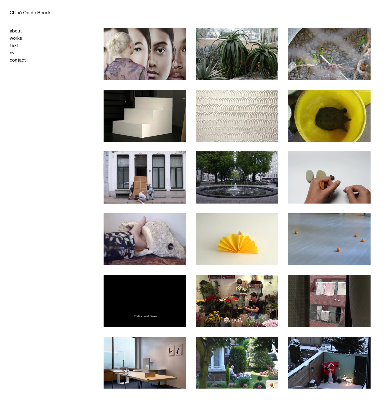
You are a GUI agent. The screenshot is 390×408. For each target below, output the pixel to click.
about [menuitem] (16, 31)
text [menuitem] (14, 46)
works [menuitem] (16, 38)
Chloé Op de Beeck (30, 13)
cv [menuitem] (12, 53)
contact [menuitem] (18, 60)
